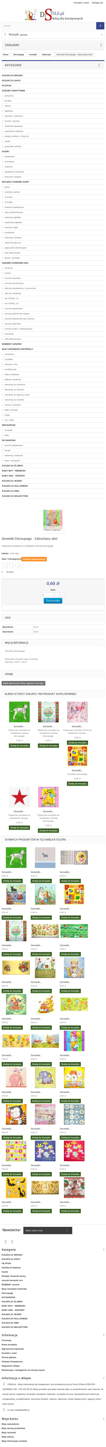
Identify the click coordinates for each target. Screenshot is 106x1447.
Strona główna (9, 1357)
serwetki (8, 430)
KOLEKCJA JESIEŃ (12, 481)
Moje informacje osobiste (14, 1441)
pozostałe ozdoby (12, 146)
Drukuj (10, 572)
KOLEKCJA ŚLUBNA (12, 465)
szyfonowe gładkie (13, 222)
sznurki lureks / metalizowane (18, 329)
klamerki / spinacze (13, 116)
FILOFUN (6, 85)
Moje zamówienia (10, 1424)
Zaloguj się (97, 2)
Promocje (6, 1340)
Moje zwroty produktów (13, 1428)
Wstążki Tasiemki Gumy (15, 182)
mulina (7, 273)
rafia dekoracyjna (12, 339)
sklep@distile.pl (22, 1410)
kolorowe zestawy (12, 177)
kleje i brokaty (11, 410)
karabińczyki (10, 369)
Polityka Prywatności (12, 1361)
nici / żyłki (9, 420)
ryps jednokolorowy (13, 212)
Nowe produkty (9, 1344)
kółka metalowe (11, 374)
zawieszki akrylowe (13, 126)
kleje (6, 435)
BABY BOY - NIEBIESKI (14, 470)
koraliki (7, 101)
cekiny (7, 106)
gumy (7, 187)
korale (7, 450)
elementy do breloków (14, 384)
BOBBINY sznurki (12, 344)
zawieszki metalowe (13, 131)
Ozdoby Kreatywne (13, 90)
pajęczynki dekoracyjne (15, 248)
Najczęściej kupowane (13, 1349)
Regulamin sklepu (11, 1366)
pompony (8, 95)
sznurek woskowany (14, 283)
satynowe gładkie (12, 217)
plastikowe (9, 156)
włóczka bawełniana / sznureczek (20, 288)
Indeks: (5, 553)
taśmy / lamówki (12, 258)
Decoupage (8, 425)
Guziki (5, 151)
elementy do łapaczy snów (17, 394)
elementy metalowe (13, 455)
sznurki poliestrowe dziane (17, 313)
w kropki (8, 197)
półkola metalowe (12, 379)
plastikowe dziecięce (14, 171)
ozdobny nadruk (12, 192)
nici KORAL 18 (11, 303)
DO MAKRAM (8, 440)
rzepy (7, 415)
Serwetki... (19, 726)
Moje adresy (8, 1437)
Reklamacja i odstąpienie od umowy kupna (23, 1370)
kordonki (8, 268)
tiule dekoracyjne (12, 253)
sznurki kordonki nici (15, 263)
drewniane (9, 161)
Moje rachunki (9, 1432)
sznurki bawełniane (13, 308)
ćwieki (7, 141)
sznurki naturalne (12, 278)
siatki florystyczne (12, 242)
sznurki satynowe (12, 324)
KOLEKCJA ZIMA (10, 491)
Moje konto (10, 1419)
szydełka (8, 359)
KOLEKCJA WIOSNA (12, 75)
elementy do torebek (14, 400)
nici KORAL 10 (11, 298)
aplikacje (8, 111)
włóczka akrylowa (12, 293)
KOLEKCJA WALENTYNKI (15, 496)
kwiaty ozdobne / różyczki (16, 136)
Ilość (53, 590)
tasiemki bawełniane (14, 207)
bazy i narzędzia (12, 460)
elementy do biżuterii (14, 389)
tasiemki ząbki (11, 227)
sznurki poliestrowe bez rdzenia (19, 318)
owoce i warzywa (12, 405)
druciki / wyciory (12, 121)
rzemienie (9, 334)
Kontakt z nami (81, 2)
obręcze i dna (10, 364)
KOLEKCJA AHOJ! (11, 80)
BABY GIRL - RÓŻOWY (13, 476)
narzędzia (9, 354)
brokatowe (9, 232)
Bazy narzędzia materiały (17, 349)
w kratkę (8, 202)
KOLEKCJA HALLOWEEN (15, 486)
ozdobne (8, 166)
